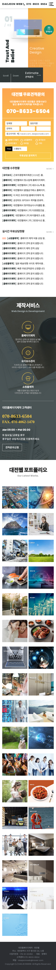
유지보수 (42, 140)
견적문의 (49, 29)
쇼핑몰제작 (27, 140)
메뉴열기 (51, 4)
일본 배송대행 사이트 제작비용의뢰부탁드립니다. (24, 263)
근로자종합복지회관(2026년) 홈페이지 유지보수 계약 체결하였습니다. (24, 175)
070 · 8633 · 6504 (36, 4)
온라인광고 (12, 143)
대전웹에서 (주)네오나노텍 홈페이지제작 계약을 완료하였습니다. (24, 185)
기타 (40, 143)
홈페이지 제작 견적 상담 (20, 248)
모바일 (26, 143)
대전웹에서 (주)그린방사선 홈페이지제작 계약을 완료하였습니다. (24, 220)
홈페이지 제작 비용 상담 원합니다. (24, 238)
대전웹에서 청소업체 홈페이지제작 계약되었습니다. (24, 180)
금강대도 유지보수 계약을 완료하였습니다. (24, 200)
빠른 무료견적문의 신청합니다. (23, 268)
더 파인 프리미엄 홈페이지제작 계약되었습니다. (24, 195)
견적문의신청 (12, 447)
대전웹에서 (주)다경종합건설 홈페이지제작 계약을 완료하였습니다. (24, 210)
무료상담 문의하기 (28, 155)
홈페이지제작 (13, 140)
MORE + (50, 168)
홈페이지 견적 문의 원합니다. (22, 243)
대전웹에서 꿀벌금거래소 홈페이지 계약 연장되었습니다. (24, 190)
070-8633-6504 (28, 111)
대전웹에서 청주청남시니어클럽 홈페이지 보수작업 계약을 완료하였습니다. (24, 205)
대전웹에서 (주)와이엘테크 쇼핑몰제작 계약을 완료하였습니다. (24, 215)
